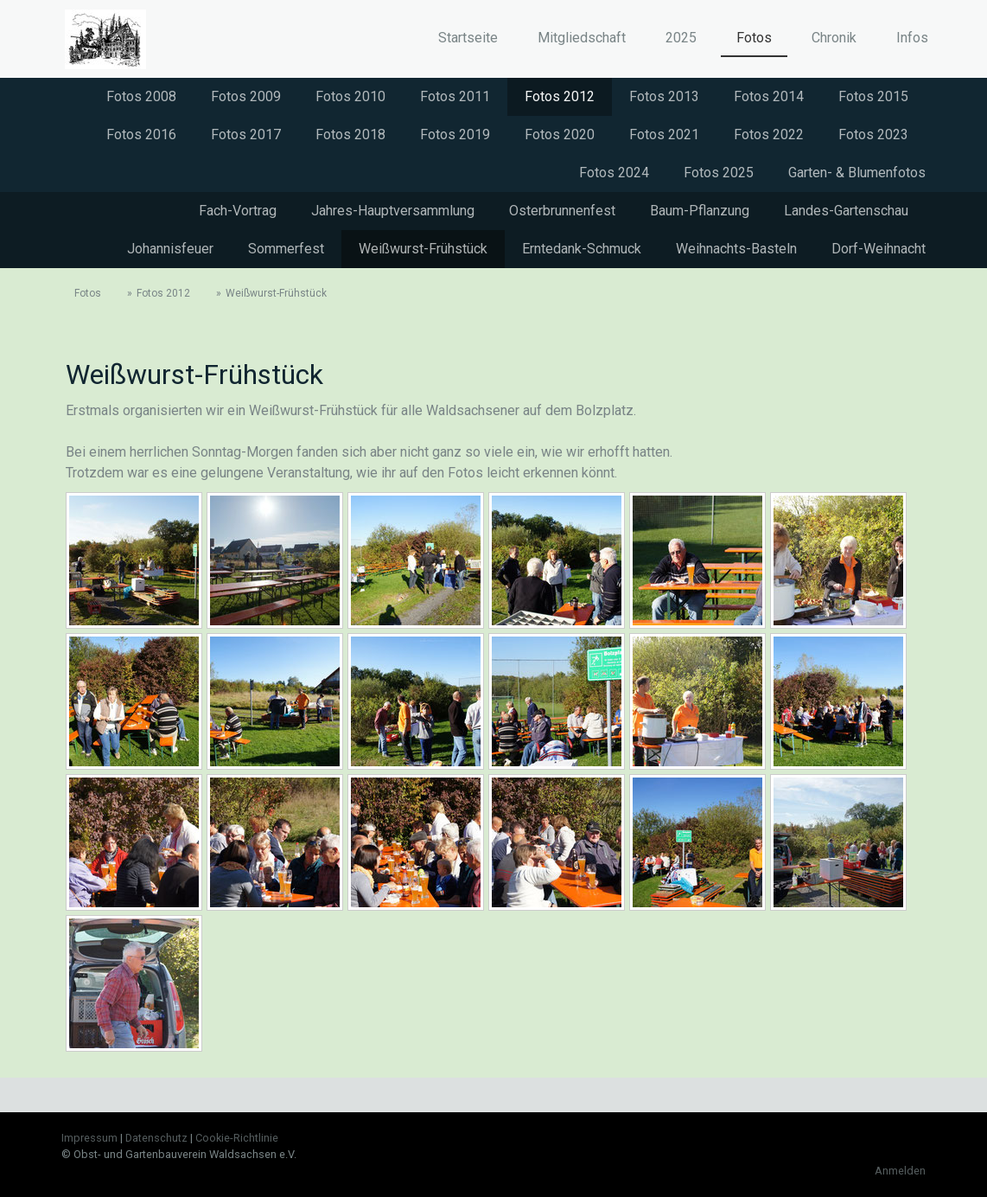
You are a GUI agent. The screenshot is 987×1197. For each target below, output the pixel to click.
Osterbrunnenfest (562, 210)
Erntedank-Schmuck (581, 248)
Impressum (89, 1137)
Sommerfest (286, 248)
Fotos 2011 (455, 96)
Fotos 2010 (350, 96)
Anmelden (900, 1170)
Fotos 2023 (873, 134)
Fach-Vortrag (238, 210)
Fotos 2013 (664, 96)
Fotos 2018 (350, 134)
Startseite (468, 37)
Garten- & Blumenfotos (857, 172)
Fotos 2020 (560, 134)
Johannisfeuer (170, 248)
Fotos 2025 (719, 172)
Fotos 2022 (769, 134)
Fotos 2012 (560, 96)
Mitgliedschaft (582, 37)
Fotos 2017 (246, 134)
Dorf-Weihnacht (878, 248)
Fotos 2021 (664, 134)
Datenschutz (156, 1137)
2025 (681, 37)
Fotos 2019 (455, 134)
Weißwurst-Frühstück (423, 248)
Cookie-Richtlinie (236, 1137)
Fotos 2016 (141, 134)
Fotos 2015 (873, 96)
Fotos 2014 (769, 96)
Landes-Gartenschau (846, 210)
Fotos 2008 (141, 96)
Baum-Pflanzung (699, 210)
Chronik (834, 37)
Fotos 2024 (614, 172)
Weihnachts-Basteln (736, 248)
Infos (912, 37)
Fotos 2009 (246, 96)
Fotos (754, 37)
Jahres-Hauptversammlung (392, 210)
